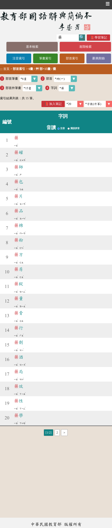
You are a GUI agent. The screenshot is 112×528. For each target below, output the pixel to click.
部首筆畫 (22, 79)
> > (28, 69)
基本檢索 (32, 46)
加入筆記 (55, 104)
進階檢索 (85, 46)
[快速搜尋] (68, 37)
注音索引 (19, 58)
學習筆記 (101, 37)
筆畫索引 (45, 58)
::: (1, 69)
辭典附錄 (98, 58)
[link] (98, 104)
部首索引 (72, 58)
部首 (61, 79)
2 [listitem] (57, 432)
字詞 (63, 88)
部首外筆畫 (24, 88)
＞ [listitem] (64, 432)
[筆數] (74, 104)
